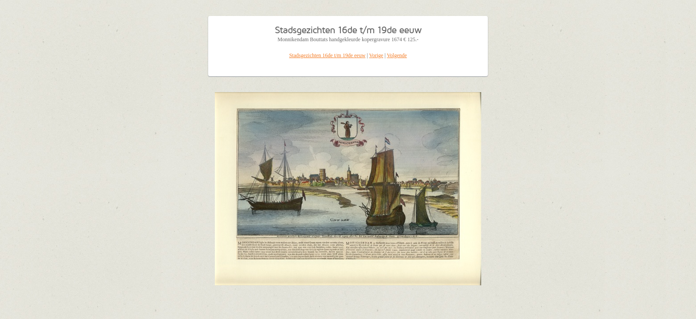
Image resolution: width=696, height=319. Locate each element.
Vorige (376, 55)
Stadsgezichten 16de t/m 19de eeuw (327, 55)
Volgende (397, 55)
